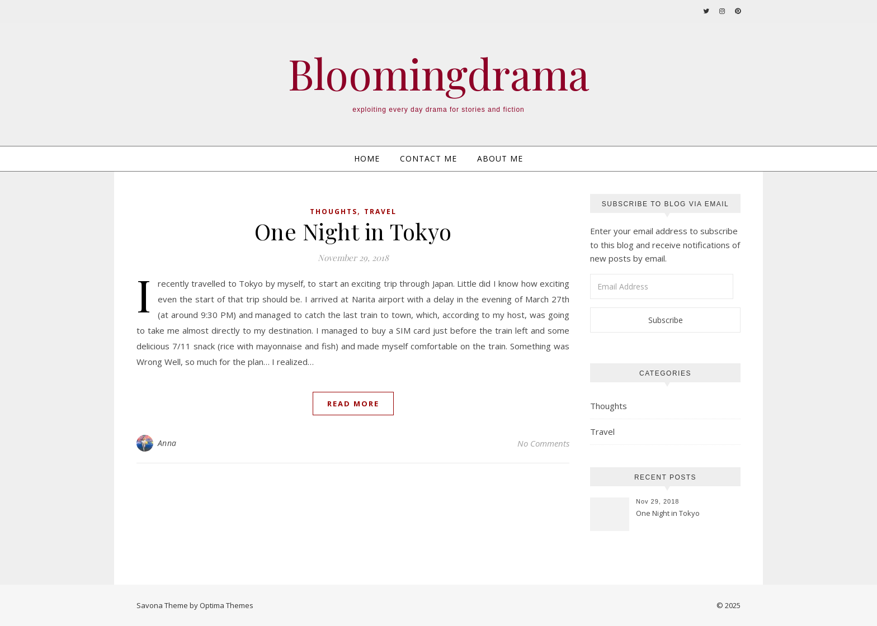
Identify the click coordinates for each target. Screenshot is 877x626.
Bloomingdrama (439, 73)
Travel (380, 211)
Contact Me (428, 158)
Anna (167, 443)
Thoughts (333, 211)
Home (367, 158)
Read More (353, 404)
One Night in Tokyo (353, 231)
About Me (500, 158)
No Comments (543, 443)
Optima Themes (226, 605)
